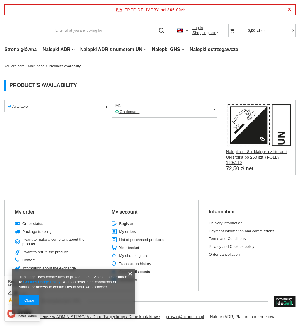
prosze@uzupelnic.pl (185, 316)
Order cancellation (224, 254)
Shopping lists (204, 32)
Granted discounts (134, 271)
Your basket (129, 247)
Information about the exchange (49, 268)
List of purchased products (141, 240)
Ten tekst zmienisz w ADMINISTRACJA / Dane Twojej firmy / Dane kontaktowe (89, 316)
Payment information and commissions (241, 231)
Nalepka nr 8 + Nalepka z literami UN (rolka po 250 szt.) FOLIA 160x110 (256, 157)
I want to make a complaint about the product (53, 241)
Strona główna (20, 49)
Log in (197, 27)
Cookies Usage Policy (41, 282)
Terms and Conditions (227, 238)
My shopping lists (133, 255)
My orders (127, 231)
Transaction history (135, 264)
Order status (32, 223)
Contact (28, 260)
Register (126, 223)
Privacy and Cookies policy (231, 246)
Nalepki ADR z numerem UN (111, 49)
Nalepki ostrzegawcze (214, 49)
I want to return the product (45, 252)
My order (25, 211)
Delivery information (226, 223)
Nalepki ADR (56, 49)
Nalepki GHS (166, 49)
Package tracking (37, 231)
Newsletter (128, 279)
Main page (36, 66)
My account (124, 211)
